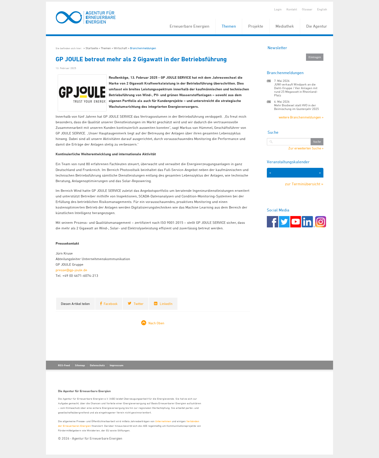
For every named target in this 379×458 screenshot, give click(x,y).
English (322, 9)
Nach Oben (156, 323)
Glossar (307, 9)
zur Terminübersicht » (304, 184)
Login (278, 9)
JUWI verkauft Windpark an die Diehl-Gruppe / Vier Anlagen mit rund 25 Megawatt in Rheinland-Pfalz (296, 89)
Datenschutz (97, 365)
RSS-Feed (64, 365)
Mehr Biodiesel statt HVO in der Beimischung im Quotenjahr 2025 (296, 107)
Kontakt (291, 9)
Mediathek (285, 26)
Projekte (255, 26)
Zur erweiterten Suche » (305, 148)
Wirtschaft (120, 48)
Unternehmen (163, 421)
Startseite (92, 48)
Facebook (110, 304)
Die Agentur (316, 26)
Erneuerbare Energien (189, 26)
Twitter (139, 304)
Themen (229, 26)
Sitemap (80, 365)
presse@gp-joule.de (71, 270)
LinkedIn (166, 304)
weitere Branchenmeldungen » (301, 117)
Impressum (116, 365)
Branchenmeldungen (143, 48)
